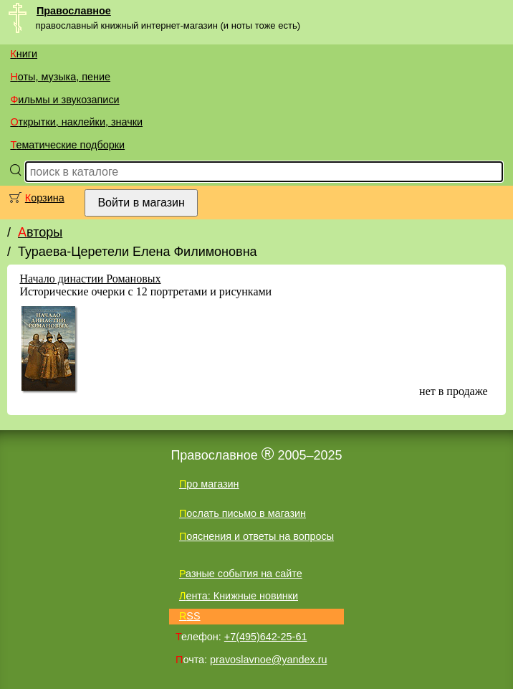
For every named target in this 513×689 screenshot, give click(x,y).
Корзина (44, 198)
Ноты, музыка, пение (60, 76)
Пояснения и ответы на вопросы (256, 536)
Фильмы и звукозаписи (64, 99)
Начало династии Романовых (89, 278)
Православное (74, 10)
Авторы (40, 232)
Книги (23, 54)
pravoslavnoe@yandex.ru (268, 659)
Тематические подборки (67, 145)
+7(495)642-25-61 (265, 636)
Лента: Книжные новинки (238, 596)
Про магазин (209, 484)
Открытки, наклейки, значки (76, 122)
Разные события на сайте (240, 573)
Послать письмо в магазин (242, 513)
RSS (190, 616)
